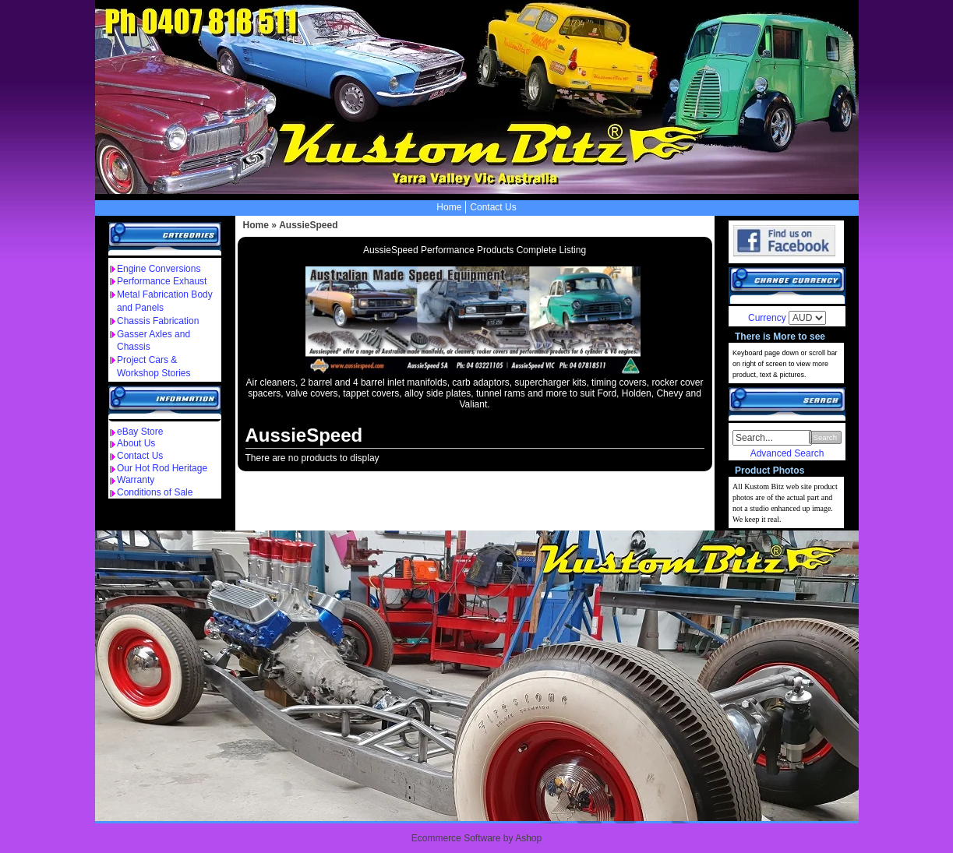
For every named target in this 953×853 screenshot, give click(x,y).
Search (825, 437)
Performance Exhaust (161, 281)
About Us (136, 443)
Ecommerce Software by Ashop (476, 838)
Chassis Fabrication (158, 320)
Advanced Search (787, 453)
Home (448, 207)
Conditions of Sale (154, 492)
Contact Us (493, 207)
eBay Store (140, 431)
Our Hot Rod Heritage (162, 468)
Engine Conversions (158, 268)
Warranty (135, 479)
